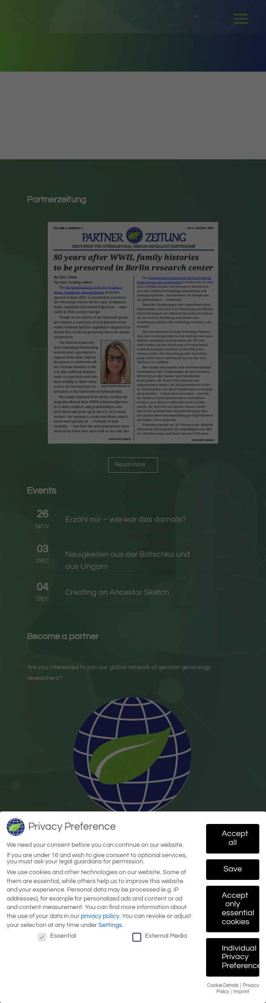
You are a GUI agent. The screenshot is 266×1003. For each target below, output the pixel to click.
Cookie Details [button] (223, 982)
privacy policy (100, 913)
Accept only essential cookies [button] (238, 905)
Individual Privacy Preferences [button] (240, 954)
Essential (57, 933)
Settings (110, 921)
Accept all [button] (235, 835)
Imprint (241, 988)
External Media (159, 933)
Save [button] (233, 866)
